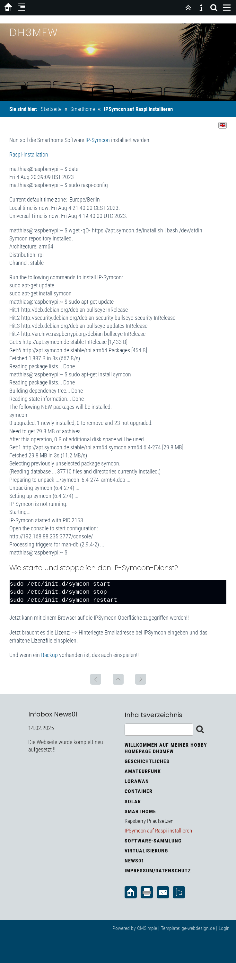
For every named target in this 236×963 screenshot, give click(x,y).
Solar (133, 801)
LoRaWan (137, 781)
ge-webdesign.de (198, 928)
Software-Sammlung (153, 841)
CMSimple (147, 928)
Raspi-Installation (28, 154)
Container (139, 791)
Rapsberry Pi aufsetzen (149, 821)
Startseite (51, 109)
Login (224, 928)
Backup (49, 655)
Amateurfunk (143, 771)
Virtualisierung (146, 851)
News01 (134, 861)
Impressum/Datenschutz (158, 871)
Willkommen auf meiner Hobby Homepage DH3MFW (166, 748)
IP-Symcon (97, 140)
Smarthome (82, 109)
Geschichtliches (147, 761)
